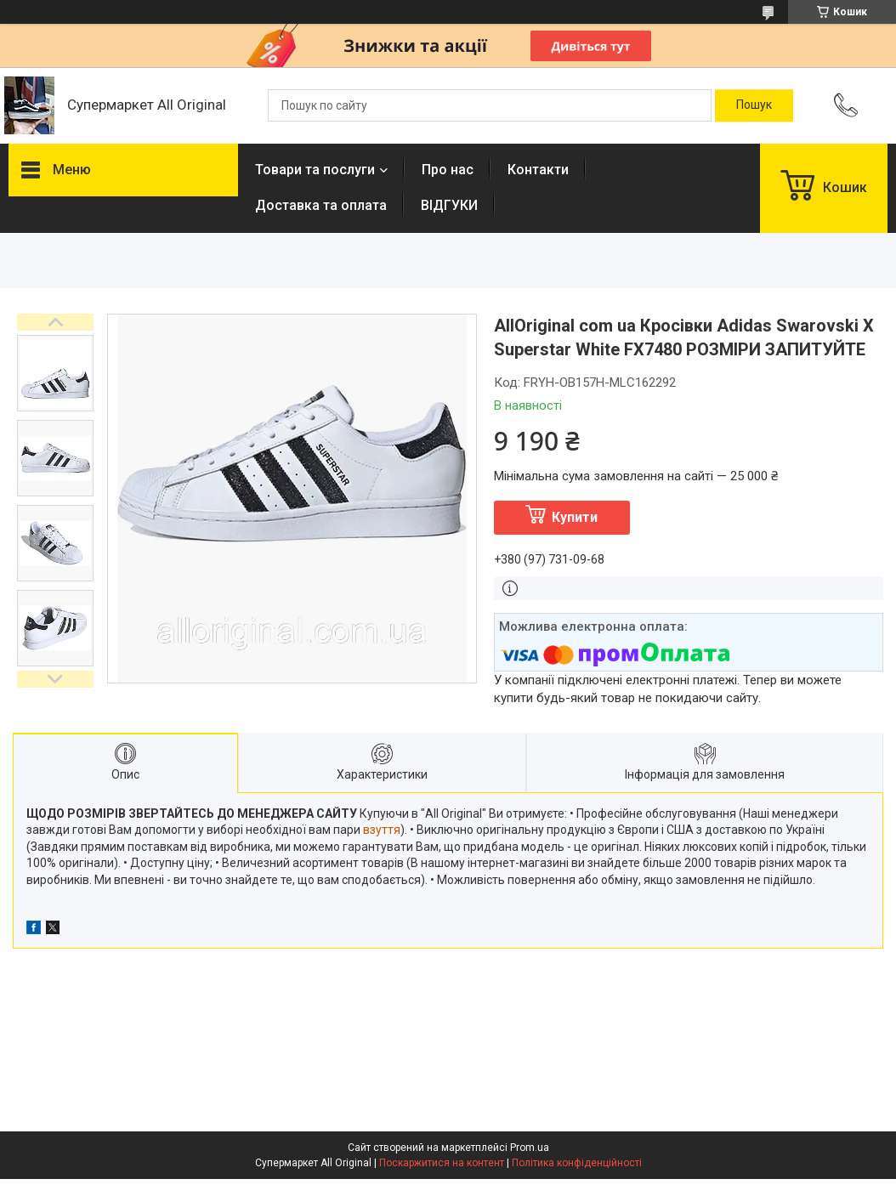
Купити (575, 517)
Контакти (538, 170)
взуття (381, 829)
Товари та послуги (315, 170)
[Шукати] (754, 105)
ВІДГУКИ (449, 205)
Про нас (448, 170)
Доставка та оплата (321, 205)
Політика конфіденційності (577, 1163)
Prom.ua (529, 1147)
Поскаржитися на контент (441, 1163)
